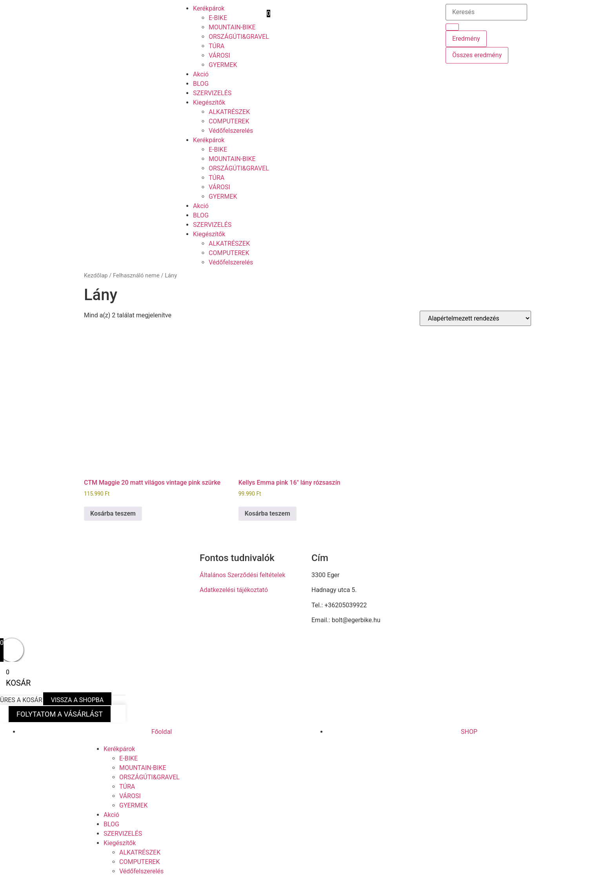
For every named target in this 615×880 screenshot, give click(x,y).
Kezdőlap (96, 275)
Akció (201, 74)
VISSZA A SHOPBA (77, 700)
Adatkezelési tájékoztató (234, 590)
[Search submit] (452, 27)
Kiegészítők (209, 102)
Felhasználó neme (136, 275)
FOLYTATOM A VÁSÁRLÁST (59, 714)
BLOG (201, 83)
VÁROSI (219, 55)
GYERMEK (223, 65)
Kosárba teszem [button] (113, 513)
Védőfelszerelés (231, 130)
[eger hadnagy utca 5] (475, 590)
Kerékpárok (208, 8)
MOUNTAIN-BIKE (232, 27)
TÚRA (216, 46)
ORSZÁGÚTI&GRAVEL (239, 36)
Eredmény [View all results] (466, 38)
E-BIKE (218, 18)
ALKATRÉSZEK (229, 112)
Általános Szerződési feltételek (243, 575)
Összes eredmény (477, 55)
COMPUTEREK (229, 121)
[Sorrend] (475, 318)
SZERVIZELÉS (212, 93)
